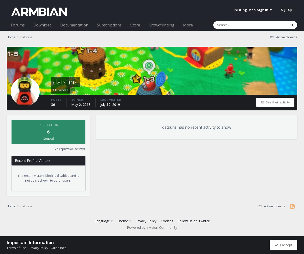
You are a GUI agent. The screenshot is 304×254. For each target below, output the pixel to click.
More (188, 25)
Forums (18, 25)
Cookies (167, 221)
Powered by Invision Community (152, 227)
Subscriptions (109, 25)
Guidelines (58, 248)
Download (42, 25)
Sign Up (286, 9)
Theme (124, 221)
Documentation (74, 25)
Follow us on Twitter (193, 221)
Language (104, 221)
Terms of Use (16, 248)
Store (135, 25)
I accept (283, 245)
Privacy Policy (145, 221)
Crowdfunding (161, 25)
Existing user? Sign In (253, 10)
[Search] (237, 25)
